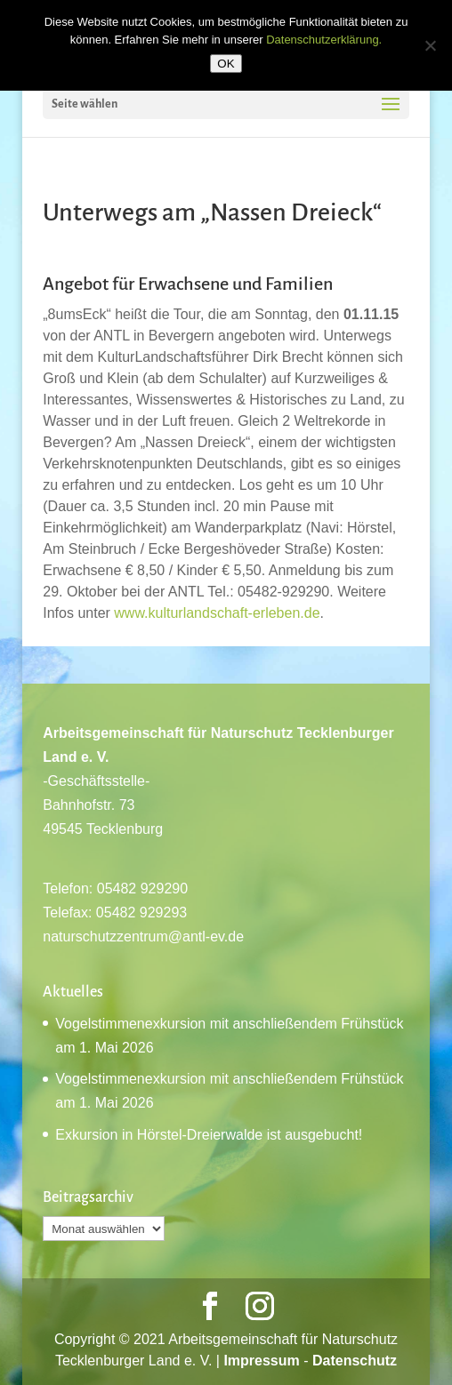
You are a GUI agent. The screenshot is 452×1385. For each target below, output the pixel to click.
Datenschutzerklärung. (324, 39)
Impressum (261, 1360)
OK (225, 63)
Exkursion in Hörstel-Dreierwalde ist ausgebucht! (208, 1134)
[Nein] (430, 45)
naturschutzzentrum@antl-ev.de (143, 936)
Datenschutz (354, 1360)
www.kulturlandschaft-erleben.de (216, 612)
